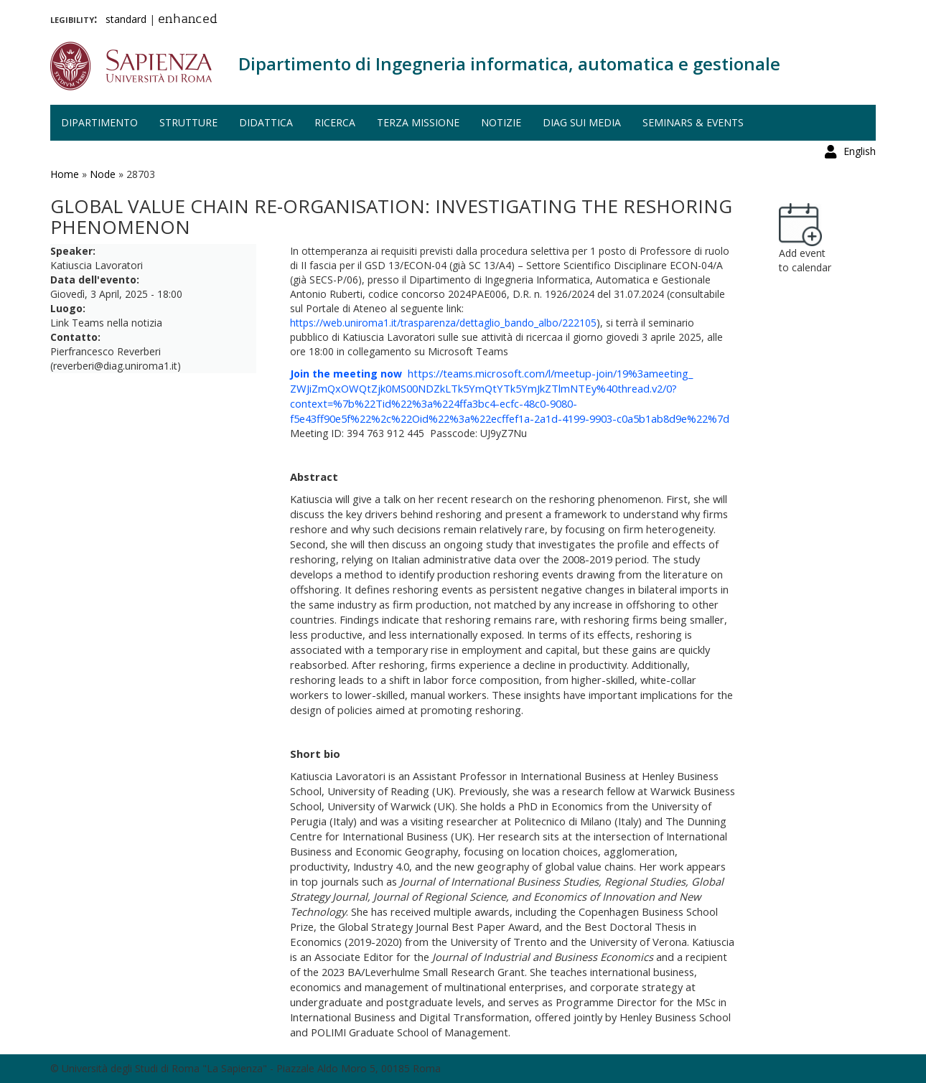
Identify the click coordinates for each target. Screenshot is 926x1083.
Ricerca (334, 122)
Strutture (188, 122)
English (859, 17)
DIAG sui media (582, 122)
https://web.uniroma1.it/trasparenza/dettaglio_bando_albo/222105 (443, 322)
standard (126, 19)
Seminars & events (693, 122)
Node (103, 174)
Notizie (501, 122)
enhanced (188, 20)
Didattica (266, 122)
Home (64, 174)
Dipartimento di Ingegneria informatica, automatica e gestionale (509, 63)
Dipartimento (99, 122)
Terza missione (418, 122)
